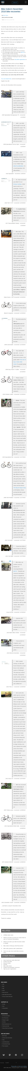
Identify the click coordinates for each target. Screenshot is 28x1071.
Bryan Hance (5, 15)
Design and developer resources (12, 967)
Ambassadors (5, 1008)
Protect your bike (8, 961)
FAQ (3, 984)
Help (3, 988)
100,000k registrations (19, 59)
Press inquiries (5, 1046)
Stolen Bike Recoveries (7, 994)
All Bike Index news (8, 935)
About (3, 990)
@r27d (22, 52)
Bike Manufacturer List (6, 1024)
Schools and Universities (7, 1037)
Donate (5, 964)
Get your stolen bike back (7, 996)
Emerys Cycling (17, 184)
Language (2, 1062)
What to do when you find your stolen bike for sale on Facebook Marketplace (15, 938)
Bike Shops (4, 1035)
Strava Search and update (7, 1028)
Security (4, 1022)
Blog (3, 986)
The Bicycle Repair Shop (19, 487)
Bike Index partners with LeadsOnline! (13, 948)
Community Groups (6, 1043)
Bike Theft (12, 19)
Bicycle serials (7, 963)
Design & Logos (5, 1019)
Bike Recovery (7, 19)
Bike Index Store (8, 966)
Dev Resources (5, 1017)
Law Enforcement (5, 1041)
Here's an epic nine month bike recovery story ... (13, 951)
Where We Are (5, 992)
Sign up (15, 2)
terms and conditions (23, 1066)
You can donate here (6, 78)
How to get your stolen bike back (12, 960)
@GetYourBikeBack (18, 166)
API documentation (6, 1015)
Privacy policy (14, 1066)
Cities (3, 1039)
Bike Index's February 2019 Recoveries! (13, 945)
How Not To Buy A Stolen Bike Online (19, 362)
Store (3, 1006)
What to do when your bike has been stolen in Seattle (14, 942)
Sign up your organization (10, 968)
